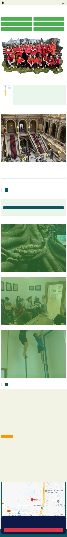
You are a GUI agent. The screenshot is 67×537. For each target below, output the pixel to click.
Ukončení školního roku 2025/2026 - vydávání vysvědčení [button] (22, 211)
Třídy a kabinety (12, 9)
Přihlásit (4, 534)
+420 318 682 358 (9, 443)
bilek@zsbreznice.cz (22, 92)
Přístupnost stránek (14, 534)
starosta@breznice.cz (11, 432)
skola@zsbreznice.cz (12, 457)
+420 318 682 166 (15, 455)
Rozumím (33, 530)
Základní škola (9, 3)
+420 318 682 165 (16, 451)
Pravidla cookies (20, 525)
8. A (32, 9)
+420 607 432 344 (15, 453)
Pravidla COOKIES (29, 534)
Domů (3, 9)
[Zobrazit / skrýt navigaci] (63, 3)
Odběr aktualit (7, 436)
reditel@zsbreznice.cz (12, 445)
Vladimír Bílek (20, 87)
